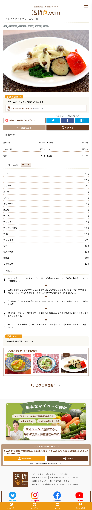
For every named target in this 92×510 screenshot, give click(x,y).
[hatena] (82, 120)
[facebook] (67, 120)
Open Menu (86, 6)
